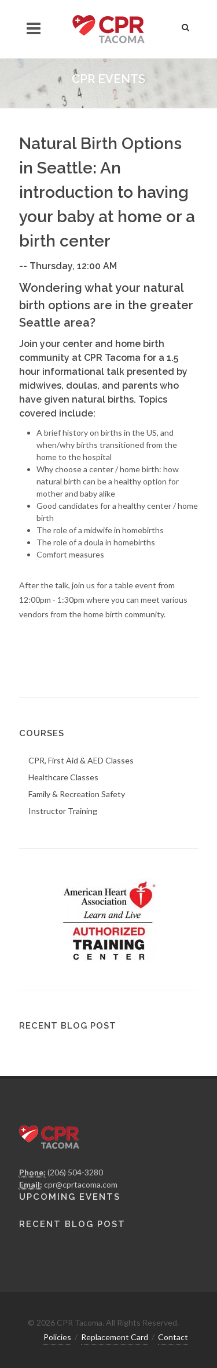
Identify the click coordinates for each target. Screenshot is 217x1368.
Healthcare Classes (63, 777)
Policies (57, 1337)
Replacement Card (114, 1337)
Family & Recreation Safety (76, 794)
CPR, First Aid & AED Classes (81, 760)
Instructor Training (62, 811)
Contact (173, 1337)
